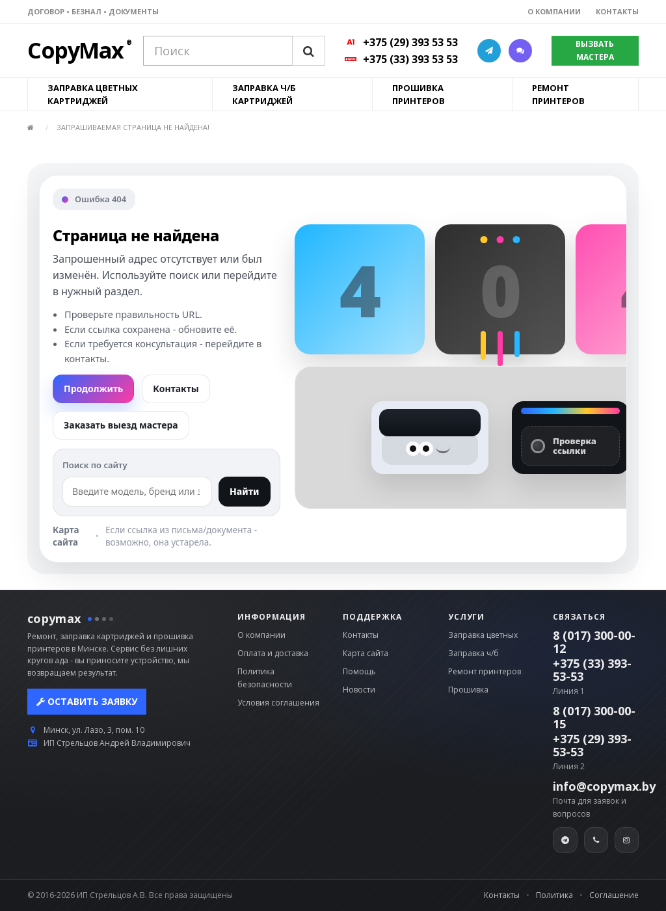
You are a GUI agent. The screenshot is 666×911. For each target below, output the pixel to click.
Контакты (175, 388)
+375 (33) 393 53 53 (410, 59)
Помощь (359, 671)
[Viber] (596, 840)
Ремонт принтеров (484, 671)
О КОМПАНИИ (554, 11)
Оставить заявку (86, 701)
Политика (554, 895)
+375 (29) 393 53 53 (410, 42)
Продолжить (93, 388)
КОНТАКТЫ (617, 11)
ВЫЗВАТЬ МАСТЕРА (595, 50)
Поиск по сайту (94, 465)
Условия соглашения (278, 702)
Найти (245, 491)
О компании (261, 634)
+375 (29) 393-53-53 (592, 745)
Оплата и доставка (272, 653)
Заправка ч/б (473, 653)
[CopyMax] (75, 55)
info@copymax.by (604, 786)
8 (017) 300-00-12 (594, 642)
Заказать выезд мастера (121, 425)
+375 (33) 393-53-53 (592, 670)
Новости (359, 689)
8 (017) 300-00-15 (594, 717)
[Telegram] (565, 840)
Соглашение (614, 895)
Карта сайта (66, 536)
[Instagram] (627, 840)
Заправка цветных (483, 634)
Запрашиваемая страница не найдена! (133, 127)
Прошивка (468, 689)
